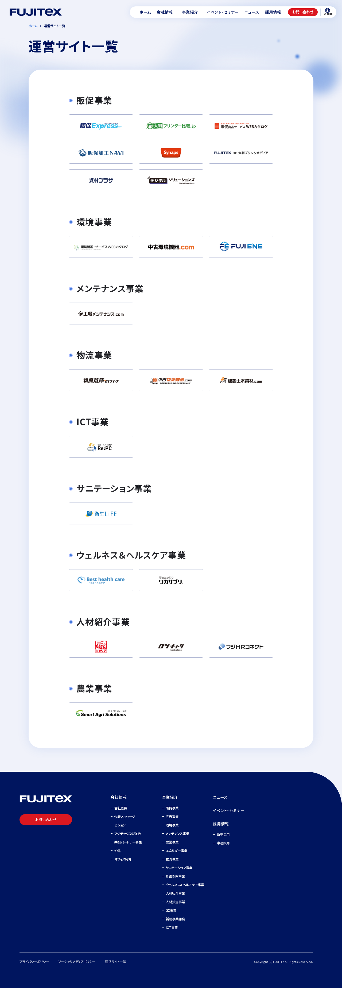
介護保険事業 (175, 876)
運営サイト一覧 (115, 961)
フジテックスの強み (127, 833)
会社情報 (119, 797)
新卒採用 (223, 834)
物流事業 (172, 859)
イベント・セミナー (228, 810)
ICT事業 (172, 927)
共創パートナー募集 (128, 842)
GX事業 (171, 910)
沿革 (117, 850)
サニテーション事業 (179, 867)
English (328, 11)
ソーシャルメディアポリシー (76, 961)
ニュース (220, 797)
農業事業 (172, 842)
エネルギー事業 (176, 850)
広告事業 (172, 816)
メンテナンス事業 (177, 833)
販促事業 (172, 808)
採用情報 (221, 823)
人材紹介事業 (175, 893)
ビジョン (120, 825)
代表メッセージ (124, 816)
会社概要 (120, 808)
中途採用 (223, 843)
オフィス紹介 (123, 859)
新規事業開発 (175, 919)
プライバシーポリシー (34, 961)
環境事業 (172, 825)
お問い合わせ (302, 11)
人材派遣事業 (175, 901)
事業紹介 (170, 797)
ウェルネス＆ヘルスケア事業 (185, 884)
